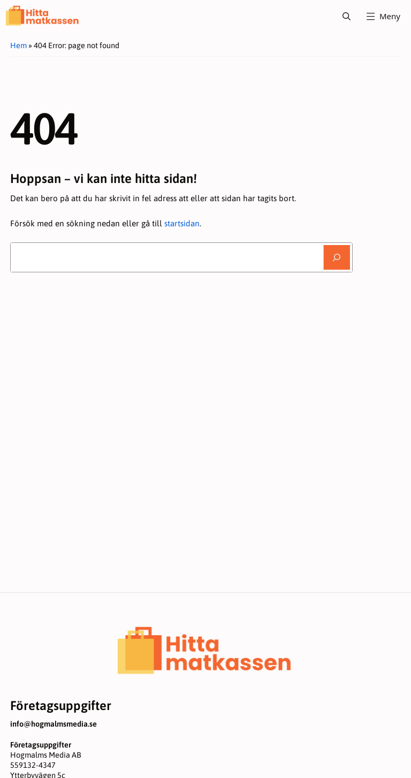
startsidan (182, 223)
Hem (18, 45)
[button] (346, 16)
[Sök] (336, 257)
